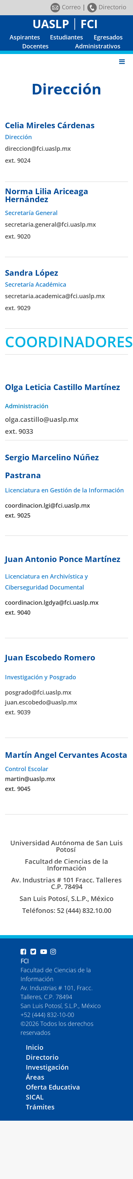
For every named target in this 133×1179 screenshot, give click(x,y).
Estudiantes (66, 37)
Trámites (40, 1106)
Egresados (108, 37)
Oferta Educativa (53, 1087)
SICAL (35, 1097)
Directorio (106, 7)
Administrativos (97, 46)
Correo (65, 7)
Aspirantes (25, 37)
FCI (89, 23)
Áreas (35, 1077)
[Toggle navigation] (122, 62)
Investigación (47, 1067)
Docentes (35, 46)
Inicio (34, 1047)
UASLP (50, 23)
